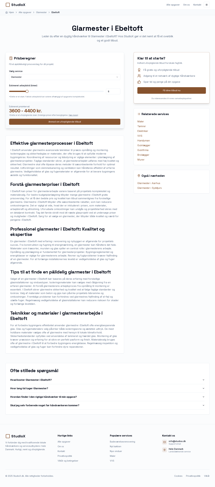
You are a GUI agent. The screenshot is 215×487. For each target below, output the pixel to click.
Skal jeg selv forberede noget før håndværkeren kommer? (107, 405)
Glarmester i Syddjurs (149, 187)
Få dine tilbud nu (172, 90)
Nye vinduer (116, 451)
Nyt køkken (115, 446)
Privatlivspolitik (65, 456)
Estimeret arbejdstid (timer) (23, 85)
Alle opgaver (173, 4)
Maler (140, 121)
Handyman (143, 140)
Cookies (178, 476)
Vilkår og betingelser (68, 460)
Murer (141, 159)
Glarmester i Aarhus (148, 183)
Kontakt (197, 4)
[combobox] (64, 77)
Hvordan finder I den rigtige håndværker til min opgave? (107, 396)
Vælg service (16, 71)
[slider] (27, 91)
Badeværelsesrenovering (122, 441)
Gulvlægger (143, 145)
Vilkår (207, 476)
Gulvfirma (142, 150)
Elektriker (142, 130)
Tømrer (141, 126)
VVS (139, 135)
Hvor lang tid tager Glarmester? (107, 388)
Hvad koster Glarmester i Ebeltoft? (107, 379)
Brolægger (143, 154)
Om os (186, 4)
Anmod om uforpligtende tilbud (65, 121)
